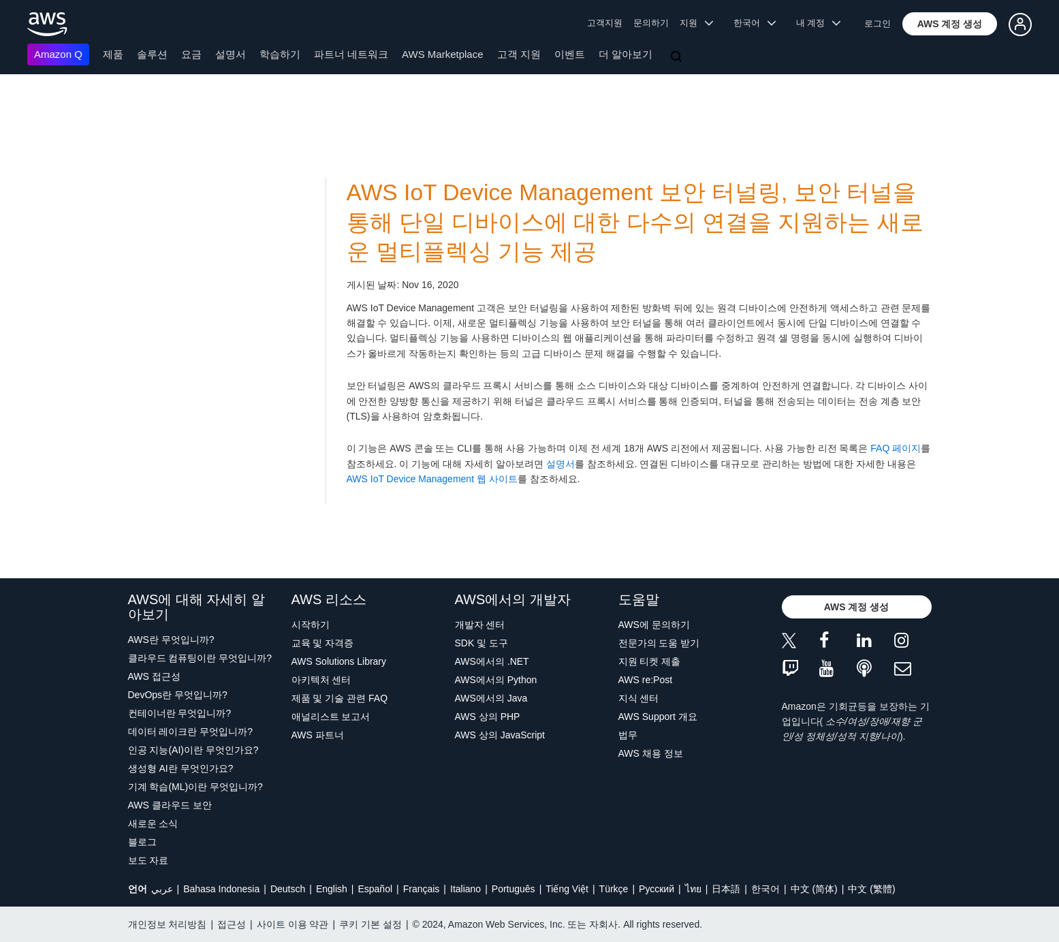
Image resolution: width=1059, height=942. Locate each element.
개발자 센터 (480, 624)
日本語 (726, 888)
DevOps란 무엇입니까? (177, 694)
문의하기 (651, 23)
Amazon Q (58, 54)
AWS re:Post (645, 679)
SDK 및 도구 (482, 643)
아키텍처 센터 (321, 679)
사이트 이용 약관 (293, 924)
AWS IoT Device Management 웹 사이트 (432, 478)
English (331, 888)
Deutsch (287, 888)
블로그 (142, 841)
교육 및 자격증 (322, 643)
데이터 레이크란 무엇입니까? (190, 731)
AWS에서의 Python (496, 679)
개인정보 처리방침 (167, 924)
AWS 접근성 (154, 676)
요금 (191, 54)
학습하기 (279, 54)
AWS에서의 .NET (492, 661)
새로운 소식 (153, 823)
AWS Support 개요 (657, 716)
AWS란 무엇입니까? (171, 639)
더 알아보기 (625, 54)
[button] (950, 23)
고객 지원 (519, 54)
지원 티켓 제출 (649, 661)
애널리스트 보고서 (330, 716)
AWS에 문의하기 (654, 624)
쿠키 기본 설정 (370, 924)
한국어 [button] (754, 23)
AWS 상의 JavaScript (500, 734)
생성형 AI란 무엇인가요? (181, 768)
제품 (113, 54)
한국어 (765, 888)
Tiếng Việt (567, 888)
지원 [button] (696, 23)
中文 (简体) (814, 888)
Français (421, 888)
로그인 (877, 23)
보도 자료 (148, 860)
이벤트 (569, 54)
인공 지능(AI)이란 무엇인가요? (193, 749)
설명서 (230, 54)
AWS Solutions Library (339, 661)
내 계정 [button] (818, 23)
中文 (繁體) (871, 888)
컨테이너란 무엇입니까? (180, 713)
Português (513, 888)
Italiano (465, 888)
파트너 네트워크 (351, 54)
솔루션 (152, 54)
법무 (627, 734)
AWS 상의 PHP (487, 716)
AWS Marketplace (442, 54)
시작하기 (310, 624)
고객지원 (604, 23)
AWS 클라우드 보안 (170, 805)
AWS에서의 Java (491, 698)
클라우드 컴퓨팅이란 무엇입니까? (200, 658)
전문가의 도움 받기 (659, 643)
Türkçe (614, 888)
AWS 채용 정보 (650, 753)
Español (375, 888)
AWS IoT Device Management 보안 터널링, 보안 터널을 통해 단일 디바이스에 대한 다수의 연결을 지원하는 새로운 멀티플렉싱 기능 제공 (635, 222)
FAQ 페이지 (895, 448)
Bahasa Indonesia (221, 888)
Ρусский (656, 888)
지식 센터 (638, 698)
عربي (162, 888)
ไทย (693, 888)
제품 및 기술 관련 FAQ (339, 698)
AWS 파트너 (317, 734)
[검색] (677, 57)
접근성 (231, 924)
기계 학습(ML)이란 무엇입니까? (195, 786)
